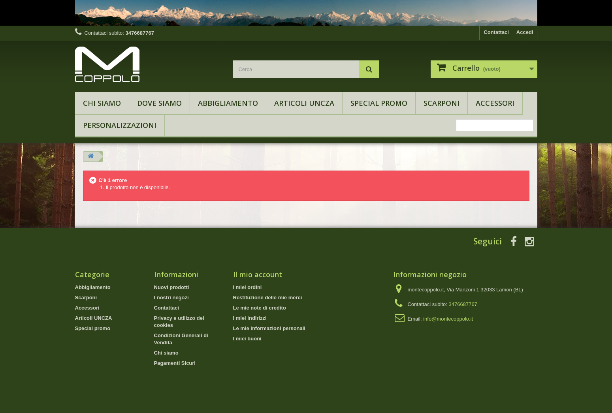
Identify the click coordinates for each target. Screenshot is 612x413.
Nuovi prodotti (171, 287)
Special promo (378, 103)
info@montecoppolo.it (448, 319)
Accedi (524, 32)
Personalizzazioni (119, 125)
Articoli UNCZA (304, 103)
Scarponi (441, 103)
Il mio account (257, 274)
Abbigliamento (228, 103)
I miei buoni (247, 339)
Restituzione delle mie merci (267, 297)
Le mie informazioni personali (269, 328)
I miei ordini (247, 287)
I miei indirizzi (250, 318)
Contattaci (496, 32)
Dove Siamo (159, 103)
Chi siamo (102, 103)
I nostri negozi (171, 297)
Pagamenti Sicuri (175, 363)
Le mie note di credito (259, 308)
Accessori (495, 103)
